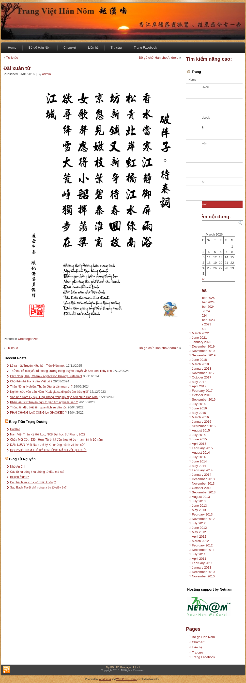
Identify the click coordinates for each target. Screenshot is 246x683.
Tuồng (192, 196)
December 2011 (203, 550)
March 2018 (200, 364)
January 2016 (201, 421)
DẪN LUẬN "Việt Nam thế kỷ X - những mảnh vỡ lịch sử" (47, 444)
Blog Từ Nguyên (22, 459)
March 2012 (200, 541)
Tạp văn (193, 166)
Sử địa (192, 158)
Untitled (15, 429)
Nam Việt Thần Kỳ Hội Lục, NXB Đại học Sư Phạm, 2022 (47, 434)
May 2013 (199, 510)
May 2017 (199, 382)
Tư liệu (193, 189)
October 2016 (201, 395)
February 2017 (202, 390)
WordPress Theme (126, 679)
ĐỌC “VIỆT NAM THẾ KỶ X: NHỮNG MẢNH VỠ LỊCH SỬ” (48, 450)
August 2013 (201, 497)
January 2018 (201, 368)
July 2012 (199, 523)
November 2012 (203, 519)
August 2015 (201, 430)
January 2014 (201, 474)
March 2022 (200, 333)
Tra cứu (116, 47)
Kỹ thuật (193, 151)
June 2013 (199, 505)
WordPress (105, 679)
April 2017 (199, 386)
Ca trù (192, 136)
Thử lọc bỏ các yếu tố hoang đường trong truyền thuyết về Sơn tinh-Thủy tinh (61, 371)
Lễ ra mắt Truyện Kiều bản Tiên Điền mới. (37, 365)
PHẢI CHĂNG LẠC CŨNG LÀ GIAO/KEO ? (38, 412)
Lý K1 (136, 667)
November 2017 (203, 373)
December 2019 (203, 346)
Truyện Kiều (196, 181)
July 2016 (199, 404)
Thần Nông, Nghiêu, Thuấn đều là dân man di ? (41, 386)
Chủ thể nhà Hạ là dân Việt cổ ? (31, 381)
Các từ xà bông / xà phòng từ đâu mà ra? (37, 472)
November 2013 (203, 483)
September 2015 (203, 426)
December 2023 (203, 320)
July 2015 (199, 435)
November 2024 (203, 306)
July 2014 (199, 457)
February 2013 (202, 514)
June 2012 (199, 528)
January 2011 (201, 567)
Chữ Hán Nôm (197, 143)
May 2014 (199, 466)
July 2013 (199, 501)
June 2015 (199, 439)
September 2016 (203, 399)
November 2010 (203, 576)
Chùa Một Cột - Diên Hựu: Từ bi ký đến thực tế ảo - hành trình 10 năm (56, 439)
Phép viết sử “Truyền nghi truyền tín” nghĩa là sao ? (44, 402)
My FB (110, 667)
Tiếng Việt (195, 174)
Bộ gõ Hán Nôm (40, 47)
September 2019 (203, 355)
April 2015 (199, 444)
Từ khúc (12, 57)
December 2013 (203, 479)
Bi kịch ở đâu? (19, 477)
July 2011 (199, 554)
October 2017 (201, 377)
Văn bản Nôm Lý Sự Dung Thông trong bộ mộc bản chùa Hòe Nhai (54, 397)
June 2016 (199, 408)
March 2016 (200, 417)
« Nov (200, 279)
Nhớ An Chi (17, 466)
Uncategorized (28, 339)
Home (12, 47)
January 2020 (201, 342)
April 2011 (199, 558)
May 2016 (199, 413)
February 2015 (202, 448)
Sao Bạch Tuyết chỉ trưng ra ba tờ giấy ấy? (38, 487)
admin (46, 74)
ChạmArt (69, 47)
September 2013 (203, 492)
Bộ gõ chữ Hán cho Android (158, 57)
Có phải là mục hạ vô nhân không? (33, 482)
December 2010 (203, 572)
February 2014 (202, 470)
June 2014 (199, 461)
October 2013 (201, 488)
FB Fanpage (123, 667)
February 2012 (202, 545)
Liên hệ (93, 47)
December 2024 (203, 302)
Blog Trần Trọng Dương (28, 422)
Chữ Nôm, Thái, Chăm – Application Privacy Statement (46, 376)
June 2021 (199, 337)
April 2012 (199, 536)
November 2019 (203, 351)
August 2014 (201, 452)
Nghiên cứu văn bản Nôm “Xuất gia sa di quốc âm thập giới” (49, 391)
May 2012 (199, 532)
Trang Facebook (145, 47)
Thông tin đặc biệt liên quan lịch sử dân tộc (38, 407)
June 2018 (199, 360)
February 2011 (202, 563)
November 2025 (203, 298)
